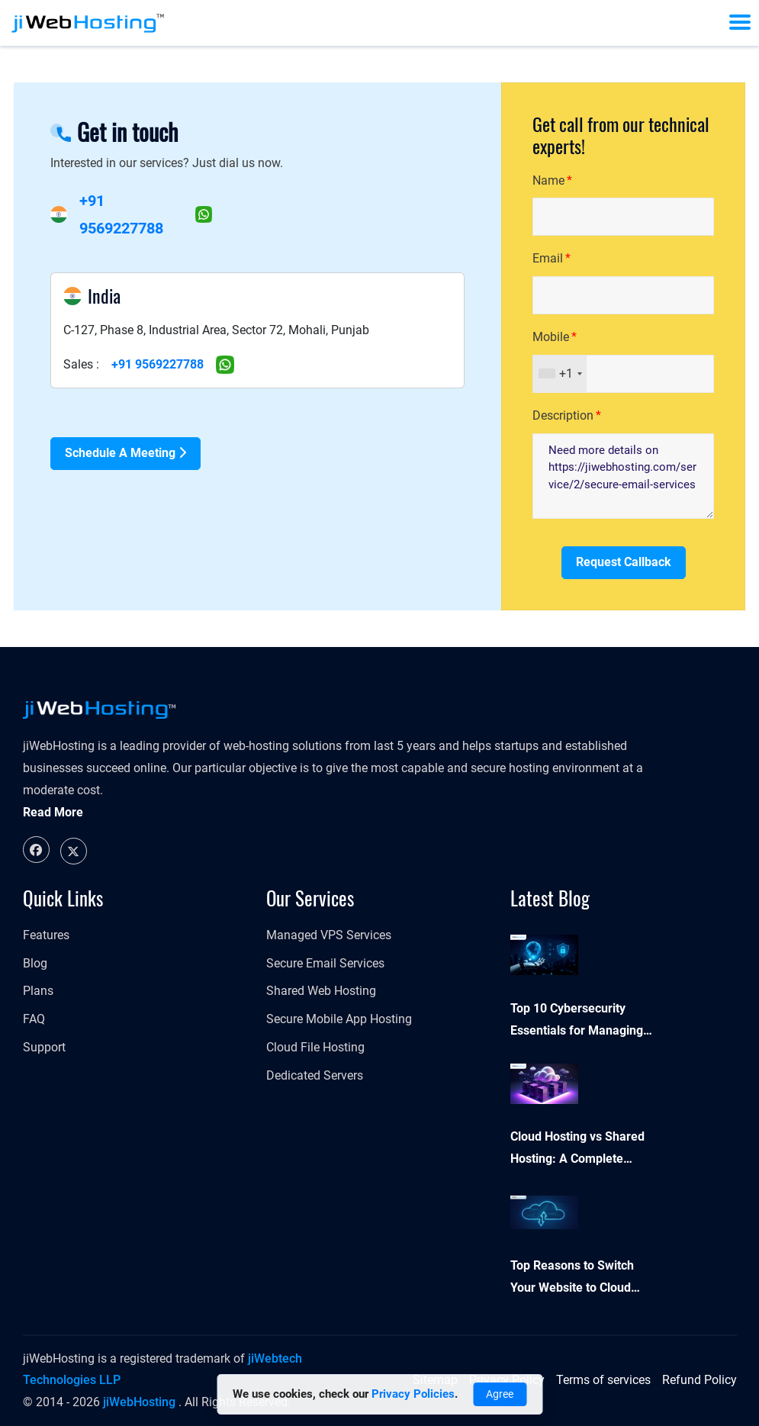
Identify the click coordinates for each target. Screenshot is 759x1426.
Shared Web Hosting (321, 990)
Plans (38, 990)
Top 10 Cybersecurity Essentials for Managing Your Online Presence (576, 1021)
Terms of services (603, 1380)
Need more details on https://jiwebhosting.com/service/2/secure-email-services (623, 476)
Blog (35, 963)
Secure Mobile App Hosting (339, 1019)
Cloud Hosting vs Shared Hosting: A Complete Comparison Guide (577, 1149)
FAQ (34, 1019)
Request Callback (623, 562)
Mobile (550, 337)
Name (548, 180)
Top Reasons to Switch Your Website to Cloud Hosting (572, 1278)
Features (46, 935)
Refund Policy (699, 1380)
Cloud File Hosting (315, 1047)
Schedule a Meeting (125, 453)
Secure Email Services (325, 963)
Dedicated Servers (314, 1075)
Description (562, 415)
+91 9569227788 (157, 364)
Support (44, 1047)
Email (547, 258)
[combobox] (560, 374)
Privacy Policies (413, 1394)
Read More (53, 812)
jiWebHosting (139, 1402)
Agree (499, 1394)
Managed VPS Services (328, 935)
